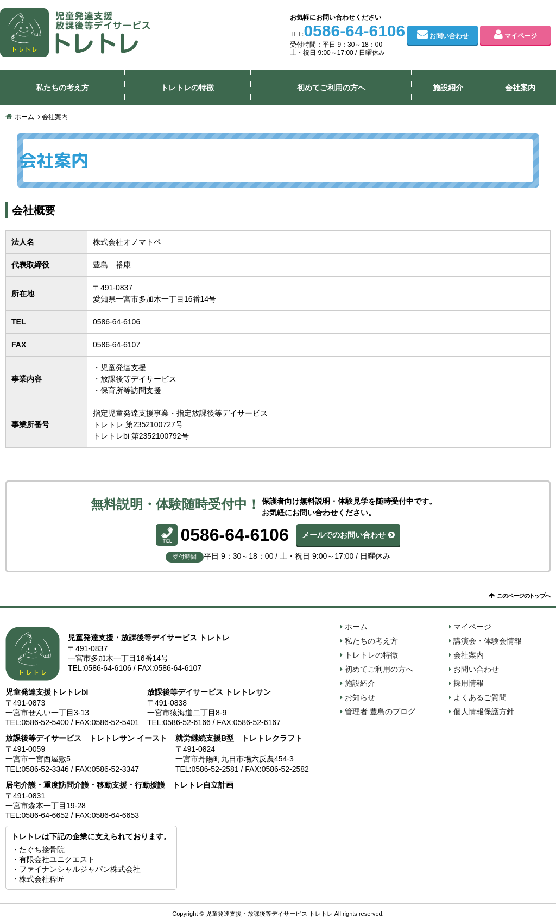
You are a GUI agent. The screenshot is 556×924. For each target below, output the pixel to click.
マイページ (520, 36)
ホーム (24, 117)
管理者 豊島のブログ (380, 711)
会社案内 (520, 87)
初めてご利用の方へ (331, 87)
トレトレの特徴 (187, 87)
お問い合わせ (449, 36)
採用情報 (468, 683)
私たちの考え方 (62, 87)
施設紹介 (448, 87)
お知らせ (360, 697)
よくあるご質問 (480, 697)
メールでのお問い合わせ (344, 534)
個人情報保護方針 (483, 711)
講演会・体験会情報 (487, 640)
